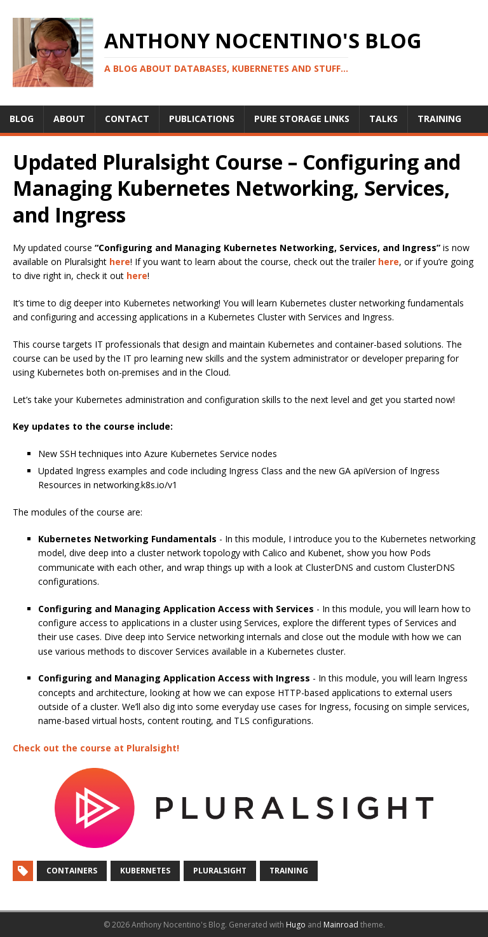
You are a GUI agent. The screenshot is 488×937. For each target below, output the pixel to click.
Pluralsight (220, 870)
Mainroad (340, 924)
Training (288, 870)
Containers (71, 870)
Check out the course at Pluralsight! (96, 748)
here (119, 262)
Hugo (296, 924)
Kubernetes (145, 870)
